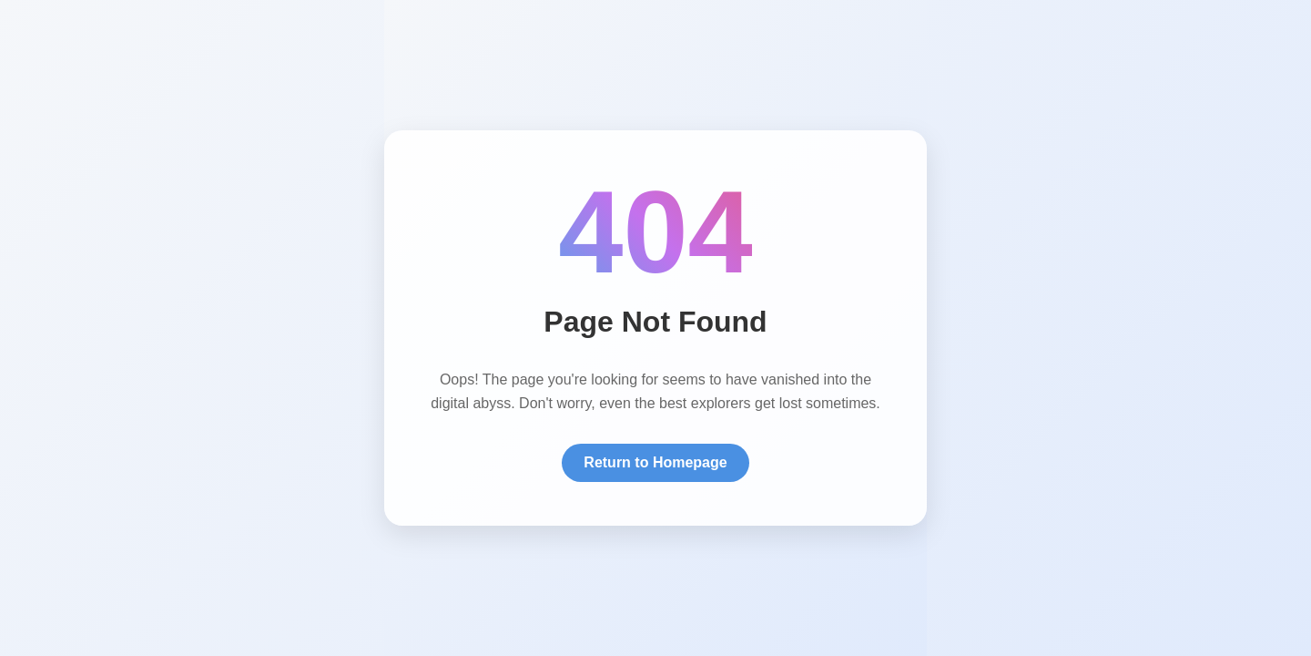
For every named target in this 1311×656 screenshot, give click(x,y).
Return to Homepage (655, 462)
